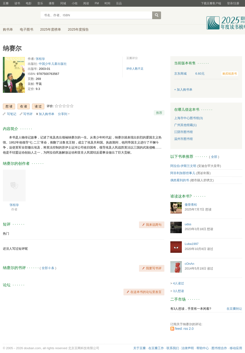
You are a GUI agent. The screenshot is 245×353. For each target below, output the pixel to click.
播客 (52, 3)
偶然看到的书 (179, 180)
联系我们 (173, 348)
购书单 (8, 29)
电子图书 (26, 29)
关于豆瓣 (139, 348)
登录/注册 (233, 3)
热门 (6, 233)
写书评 (28, 114)
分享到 (62, 114)
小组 (75, 3)
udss (188, 224)
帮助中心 (202, 348)
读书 (17, 3)
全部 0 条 (48, 268)
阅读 (86, 3)
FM (97, 3)
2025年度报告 (78, 29)
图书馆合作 (219, 348)
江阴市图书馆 (183, 132)
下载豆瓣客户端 (211, 3)
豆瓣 (6, 3)
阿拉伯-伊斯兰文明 (183, 166)
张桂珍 (40, 59)
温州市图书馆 (183, 139)
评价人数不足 (135, 68)
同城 (63, 3)
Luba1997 (192, 244)
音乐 (40, 3)
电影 (29, 3)
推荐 (159, 113)
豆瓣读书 (20, 15)
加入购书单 (46, 114)
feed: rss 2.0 (184, 329)
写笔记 (11, 114)
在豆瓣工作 (156, 348)
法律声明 (187, 348)
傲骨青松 (191, 204)
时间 (107, 3)
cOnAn (189, 263)
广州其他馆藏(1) (185, 125)
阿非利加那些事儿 (182, 173)
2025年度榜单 (50, 29)
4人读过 (178, 283)
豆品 (119, 3)
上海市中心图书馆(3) (188, 118)
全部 (214, 157)
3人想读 (178, 291)
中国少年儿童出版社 (53, 64)
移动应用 (236, 348)
